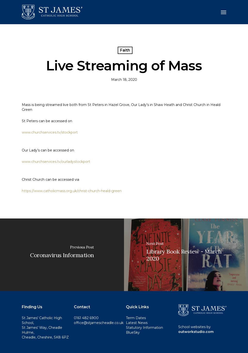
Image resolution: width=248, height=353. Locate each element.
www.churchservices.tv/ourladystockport (56, 161)
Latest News (136, 323)
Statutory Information (144, 327)
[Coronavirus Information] (62, 254)
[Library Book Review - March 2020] (186, 254)
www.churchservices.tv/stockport (50, 132)
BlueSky (133, 332)
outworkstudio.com (196, 332)
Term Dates (136, 318)
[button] (223, 12)
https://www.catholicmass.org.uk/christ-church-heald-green (72, 191)
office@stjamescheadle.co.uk (99, 323)
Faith (125, 50)
